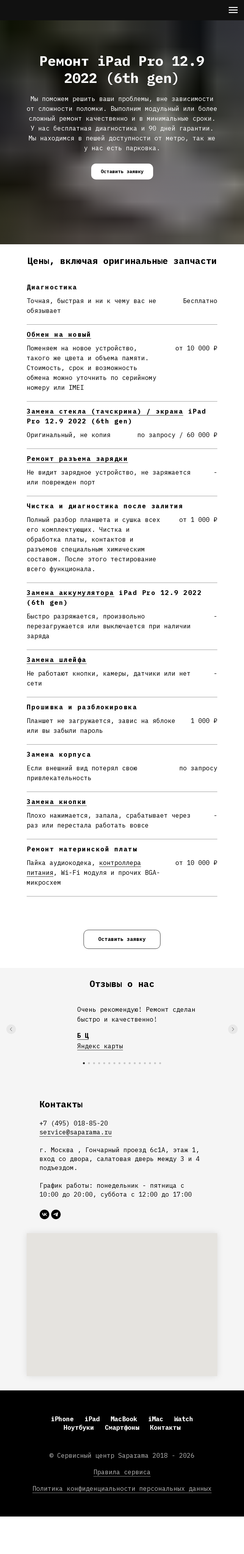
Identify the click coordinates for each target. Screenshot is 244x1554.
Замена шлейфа (57, 659)
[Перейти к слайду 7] (114, 1063)
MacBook (124, 1419)
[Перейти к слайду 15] (155, 1063)
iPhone (62, 1419)
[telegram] (56, 1214)
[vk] (44, 1214)
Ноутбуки (79, 1427)
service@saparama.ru (75, 1132)
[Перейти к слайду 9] (124, 1063)
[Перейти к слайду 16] (160, 1063)
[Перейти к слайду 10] (130, 1063)
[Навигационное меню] (233, 10)
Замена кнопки (57, 801)
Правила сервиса (122, 1472)
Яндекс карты (100, 1046)
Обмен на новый (59, 334)
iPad (92, 1419)
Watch (183, 1419)
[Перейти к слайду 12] (140, 1063)
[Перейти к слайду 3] (94, 1063)
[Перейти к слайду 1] (84, 1063)
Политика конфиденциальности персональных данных (122, 1488)
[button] (122, 171)
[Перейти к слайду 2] (89, 1063)
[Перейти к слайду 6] (109, 1063)
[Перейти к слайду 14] (150, 1063)
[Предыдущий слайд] (11, 1029)
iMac (155, 1419)
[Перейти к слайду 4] (99, 1063)
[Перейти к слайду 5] (104, 1063)
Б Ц (83, 1035)
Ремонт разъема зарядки (77, 458)
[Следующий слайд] (233, 1029)
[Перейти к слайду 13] (145, 1063)
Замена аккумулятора (70, 592)
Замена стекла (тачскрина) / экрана (105, 411)
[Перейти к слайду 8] (119, 1063)
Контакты (165, 1427)
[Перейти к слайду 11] (135, 1063)
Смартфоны (122, 1427)
